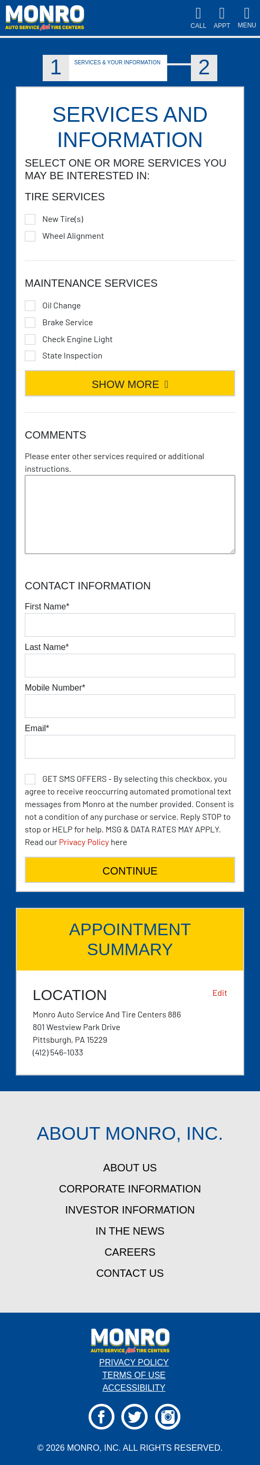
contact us (129, 1273)
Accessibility (133, 1387)
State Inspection (72, 355)
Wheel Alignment (73, 235)
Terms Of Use (134, 1375)
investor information (130, 1210)
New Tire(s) (62, 219)
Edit (220, 992)
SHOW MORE (130, 384)
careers (130, 1252)
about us (130, 1167)
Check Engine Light (77, 339)
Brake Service (67, 322)
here (129, 810)
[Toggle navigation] (247, 18)
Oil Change (61, 305)
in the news (130, 1231)
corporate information (130, 1189)
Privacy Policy (84, 842)
